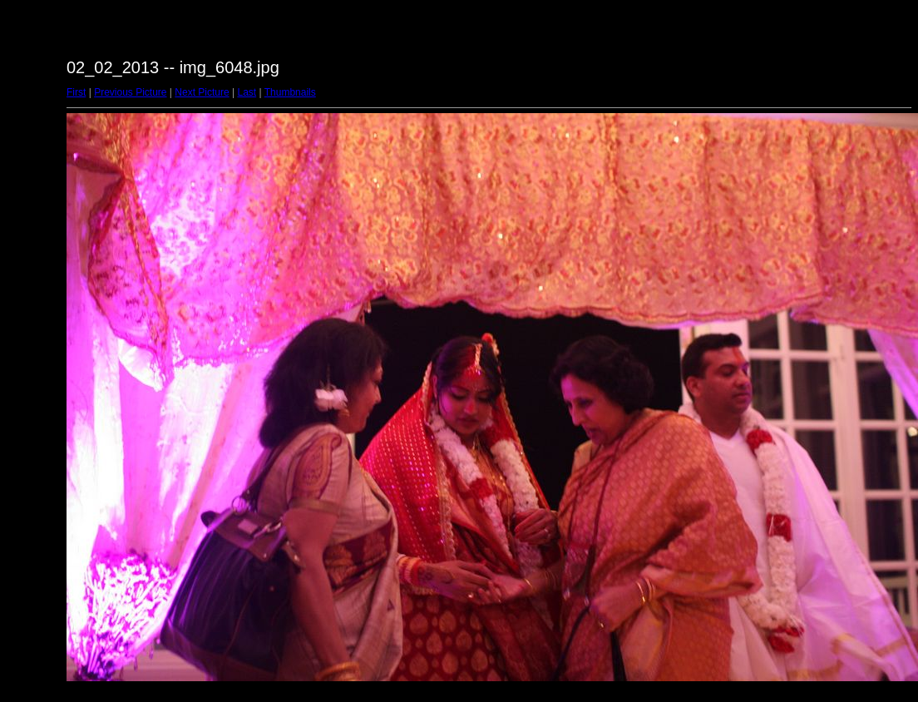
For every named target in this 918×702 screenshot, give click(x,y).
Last (246, 92)
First (76, 92)
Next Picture (202, 92)
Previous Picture (130, 92)
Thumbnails (290, 92)
